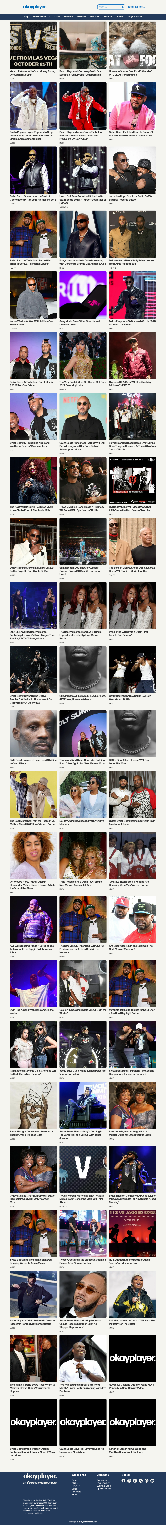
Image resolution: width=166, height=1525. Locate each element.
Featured (68, 17)
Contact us (102, 1480)
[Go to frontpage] (34, 7)
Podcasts (76, 1492)
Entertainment (40, 17)
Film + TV (76, 1486)
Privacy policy (103, 1483)
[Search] (123, 7)
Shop (26, 17)
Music (75, 1483)
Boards (120, 17)
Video (106, 17)
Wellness (81, 17)
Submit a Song (104, 1486)
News (57, 17)
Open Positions (104, 1489)
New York (94, 17)
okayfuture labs (135, 17)
